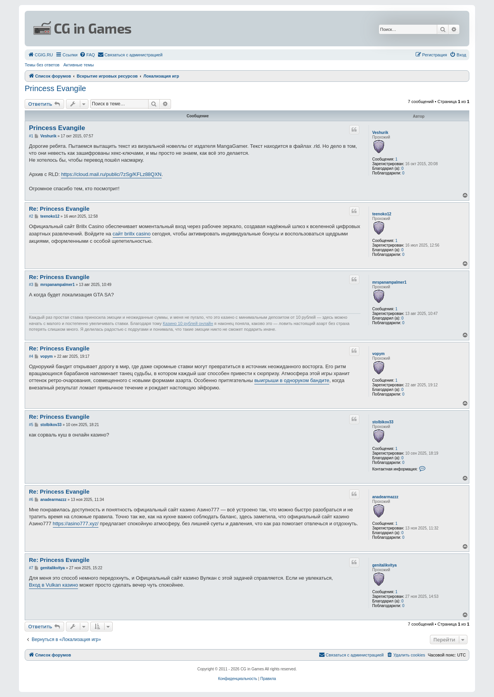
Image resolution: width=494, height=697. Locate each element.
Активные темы (78, 65)
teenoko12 (381, 214)
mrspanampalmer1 (389, 282)
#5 (31, 425)
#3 (31, 285)
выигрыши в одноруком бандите (291, 380)
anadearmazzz (385, 497)
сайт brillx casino (132, 234)
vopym (378, 354)
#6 (31, 499)
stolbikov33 (382, 422)
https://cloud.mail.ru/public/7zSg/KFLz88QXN (111, 174)
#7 (31, 568)
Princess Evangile (55, 88)
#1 (31, 136)
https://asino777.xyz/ (76, 523)
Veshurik (380, 132)
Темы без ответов (42, 65)
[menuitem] (40, 54)
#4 (31, 356)
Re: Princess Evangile (59, 208)
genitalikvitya (384, 565)
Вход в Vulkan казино (53, 585)
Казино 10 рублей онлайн (188, 323)
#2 (31, 216)
